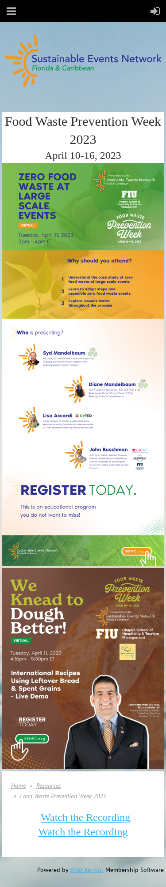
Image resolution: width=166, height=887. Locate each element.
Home (18, 785)
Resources (48, 785)
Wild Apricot (87, 870)
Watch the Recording (85, 817)
